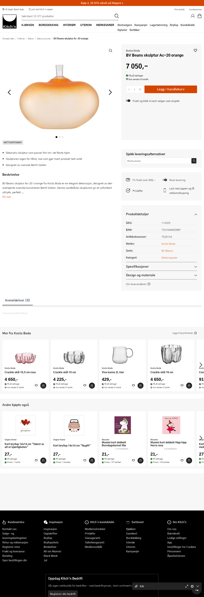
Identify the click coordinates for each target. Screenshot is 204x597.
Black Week (51, 556)
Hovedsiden (8, 38)
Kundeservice (195, 9)
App (169, 542)
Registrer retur (11, 547)
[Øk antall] (140, 89)
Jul (45, 560)
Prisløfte (138, 191)
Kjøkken (131, 529)
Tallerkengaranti (94, 542)
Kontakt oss (9, 529)
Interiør (21, 38)
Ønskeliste (50, 547)
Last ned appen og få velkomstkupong (181, 190)
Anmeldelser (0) (17, 300)
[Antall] (134, 89)
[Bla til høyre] (109, 92)
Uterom (130, 547)
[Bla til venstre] (9, 92)
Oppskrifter (50, 533)
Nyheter (122, 30)
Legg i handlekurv (171, 89)
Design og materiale (140, 275)
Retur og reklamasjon (15, 542)
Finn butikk (179, 9)
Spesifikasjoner (137, 266)
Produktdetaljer (137, 214)
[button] (195, 50)
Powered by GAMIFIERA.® (14, 313)
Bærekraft (173, 533)
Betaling (7, 556)
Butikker (135, 30)
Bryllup (174, 25)
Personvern (174, 551)
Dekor (31, 38)
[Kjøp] (43, 386)
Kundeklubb (188, 25)
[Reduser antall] (129, 89)
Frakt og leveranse (13, 551)
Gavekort (131, 533)
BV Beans (167, 250)
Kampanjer (140, 25)
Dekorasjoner (44, 38)
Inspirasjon (50, 529)
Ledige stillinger (176, 538)
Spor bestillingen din (14, 560)
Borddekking (133, 538)
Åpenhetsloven (176, 556)
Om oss (171, 529)
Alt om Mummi (52, 551)
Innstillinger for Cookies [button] (181, 547)
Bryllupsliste (51, 542)
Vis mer (6, 197)
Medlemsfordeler (95, 529)
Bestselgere (125, 25)
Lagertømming (158, 25)
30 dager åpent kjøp (13, 9)
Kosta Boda (133, 50)
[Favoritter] (36, 386)
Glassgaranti (92, 538)
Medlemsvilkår (93, 547)
